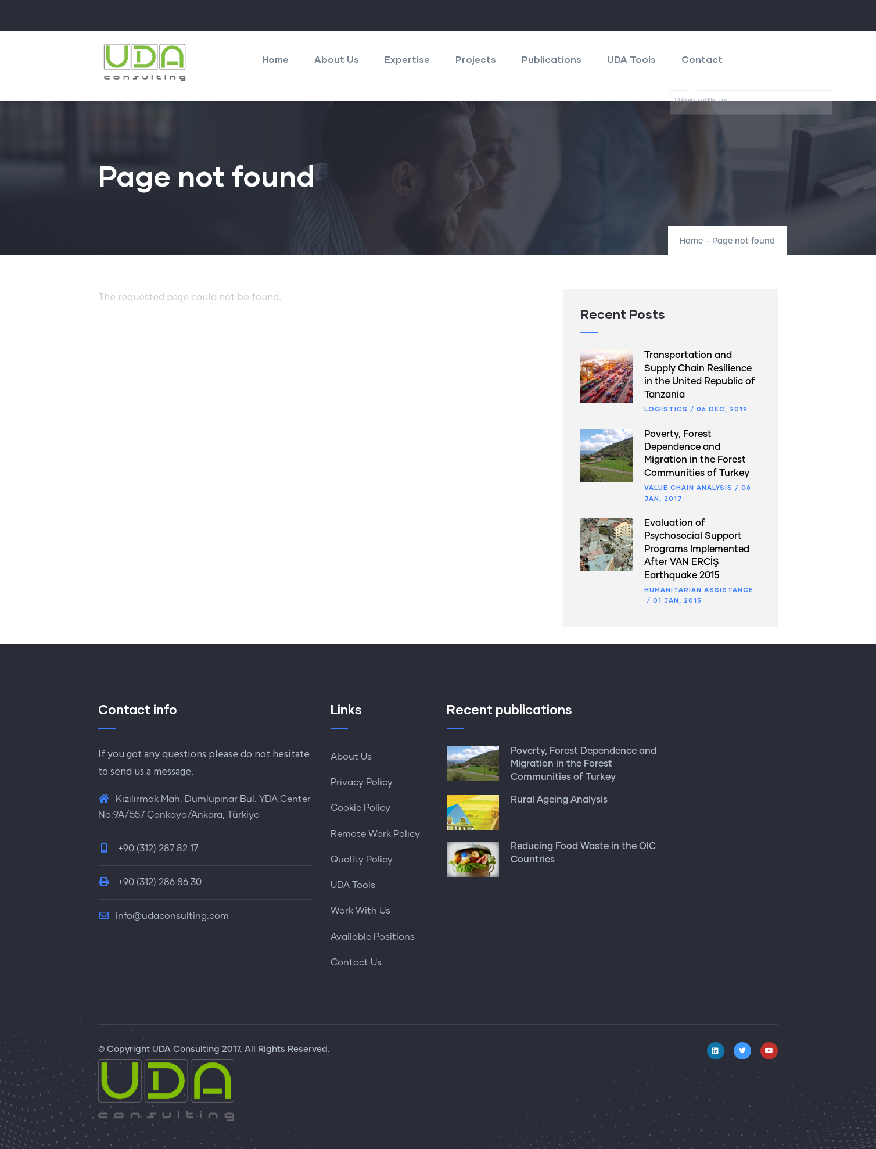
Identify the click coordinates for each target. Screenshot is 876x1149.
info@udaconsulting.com (163, 916)
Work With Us (360, 910)
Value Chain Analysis (688, 487)
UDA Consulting (186, 1049)
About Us (336, 59)
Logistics (666, 409)
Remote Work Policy (375, 834)
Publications (551, 59)
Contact (702, 59)
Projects (475, 59)
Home (275, 59)
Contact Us (356, 962)
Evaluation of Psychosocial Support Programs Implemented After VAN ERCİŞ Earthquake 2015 (696, 549)
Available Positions (373, 937)
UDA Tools (631, 59)
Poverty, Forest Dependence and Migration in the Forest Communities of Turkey (583, 764)
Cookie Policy (360, 807)
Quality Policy (362, 859)
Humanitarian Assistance (698, 589)
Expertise (407, 59)
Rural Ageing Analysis (559, 799)
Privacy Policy (362, 782)
